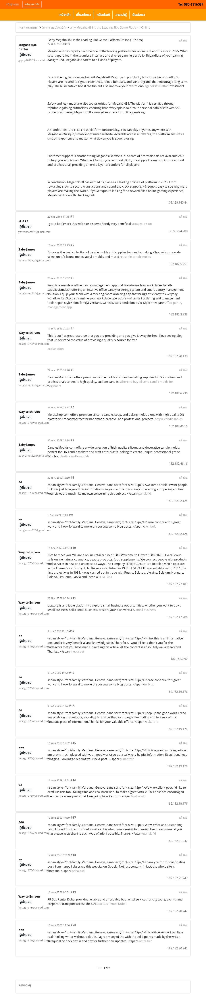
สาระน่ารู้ (121, 14)
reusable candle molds (135, 257)
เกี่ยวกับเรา (83, 14)
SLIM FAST (105, 577)
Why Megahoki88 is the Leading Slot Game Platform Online (110, 27)
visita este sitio (142, 224)
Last (107, 968)
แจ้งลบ (183, 40)
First (99, 968)
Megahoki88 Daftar (155, 86)
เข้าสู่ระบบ (12, 4)
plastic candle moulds (74, 456)
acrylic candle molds (169, 419)
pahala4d (144, 494)
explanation (55, 349)
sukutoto (152, 722)
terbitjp (149, 684)
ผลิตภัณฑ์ (103, 14)
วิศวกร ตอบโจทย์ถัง (54, 27)
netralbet (77, 651)
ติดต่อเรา (138, 14)
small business (146, 610)
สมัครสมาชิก (32, 4)
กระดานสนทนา (28, 27)
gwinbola (150, 526)
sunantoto (127, 759)
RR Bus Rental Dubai (112, 904)
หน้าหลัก (64, 14)
